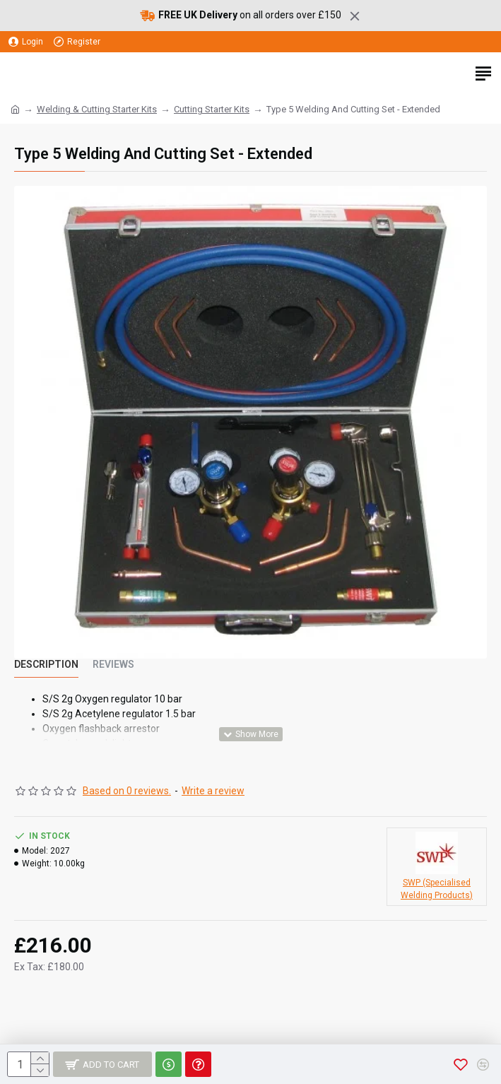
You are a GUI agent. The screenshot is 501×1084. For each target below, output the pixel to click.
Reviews (113, 664)
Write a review (213, 790)
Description (46, 664)
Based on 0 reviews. (127, 790)
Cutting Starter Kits (211, 109)
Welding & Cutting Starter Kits (97, 109)
